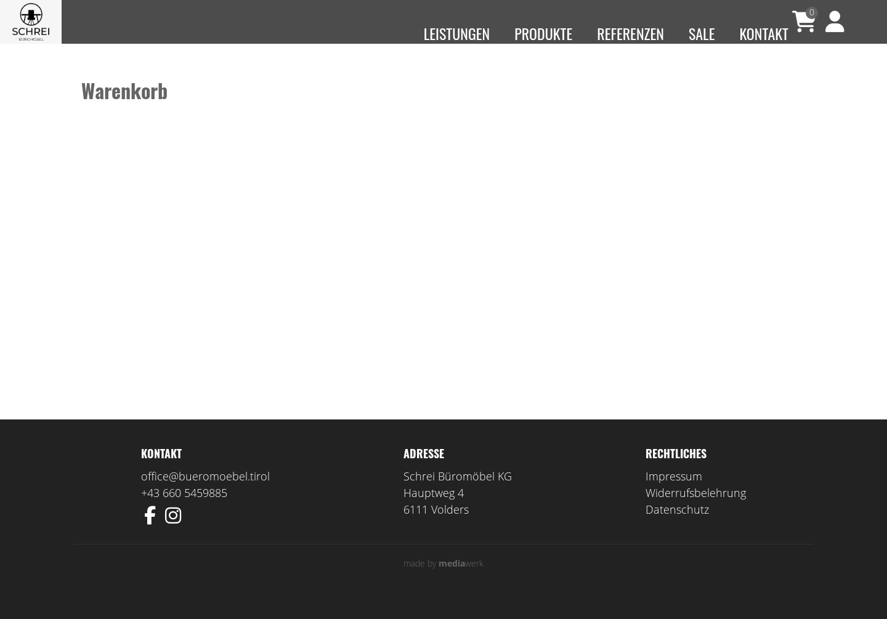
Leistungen (457, 33)
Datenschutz (677, 527)
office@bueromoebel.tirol (205, 494)
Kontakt (763, 33)
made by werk (443, 581)
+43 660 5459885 (184, 510)
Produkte (543, 33)
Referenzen (630, 33)
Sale (702, 33)
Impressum (674, 494)
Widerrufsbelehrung (696, 510)
